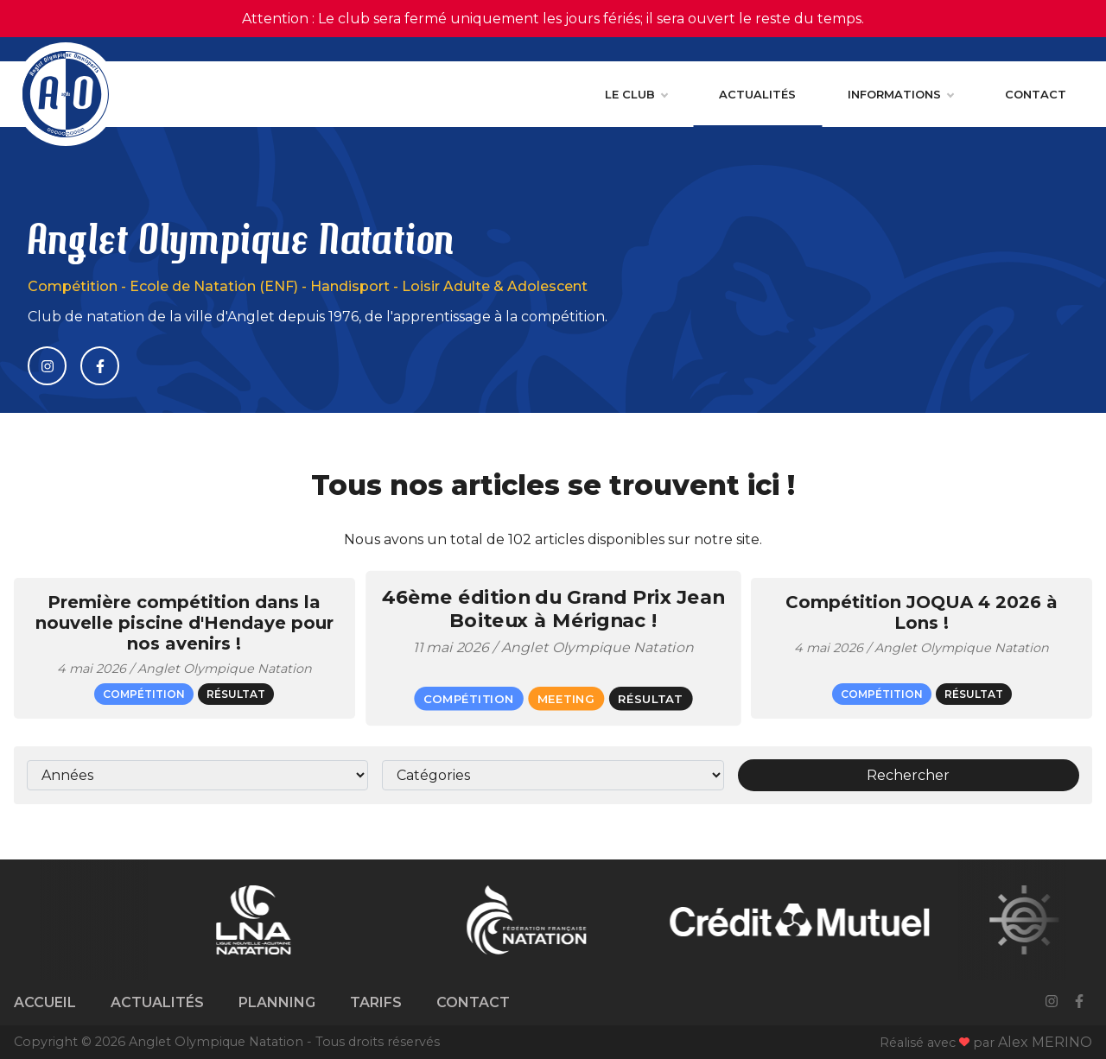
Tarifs (376, 1002)
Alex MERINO (1045, 1042)
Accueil (45, 1002)
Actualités (757, 94)
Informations (901, 94)
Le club (636, 94)
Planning (276, 1002)
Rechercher (908, 775)
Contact (1035, 94)
